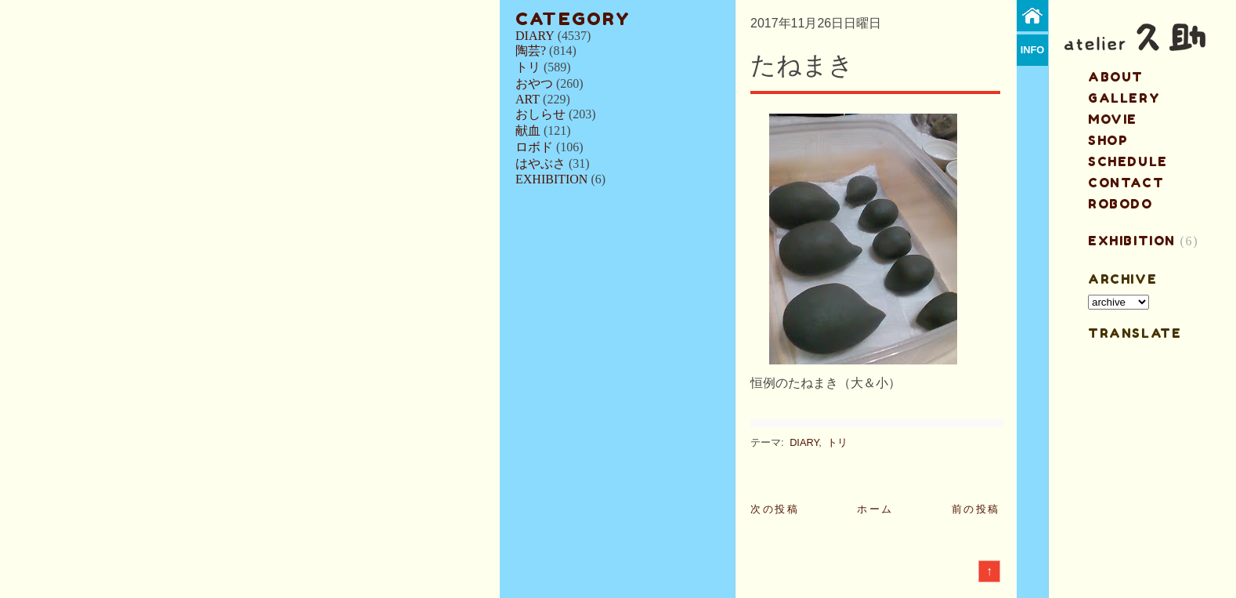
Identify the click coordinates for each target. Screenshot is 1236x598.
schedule (1128, 161)
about (1116, 77)
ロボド (534, 147)
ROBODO (1120, 204)
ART (527, 99)
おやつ (534, 83)
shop (1108, 140)
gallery (1124, 98)
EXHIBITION (551, 179)
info (1033, 50)
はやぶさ (540, 163)
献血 (527, 130)
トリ (527, 67)
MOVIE (1112, 119)
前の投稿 (976, 509)
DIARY (535, 35)
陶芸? (530, 50)
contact (1126, 182)
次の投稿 (774, 509)
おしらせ (540, 114)
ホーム (875, 509)
